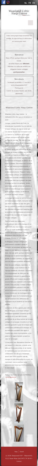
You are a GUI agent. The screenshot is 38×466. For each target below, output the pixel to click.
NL (25, 3)
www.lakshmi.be (10, 377)
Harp (16, 452)
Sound (22, 452)
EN (33, 3)
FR (29, 3)
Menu (30, 22)
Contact (19, 461)
